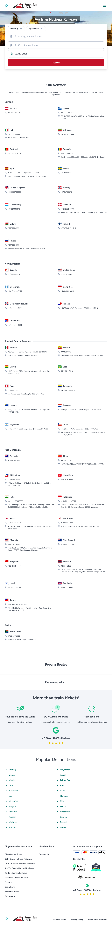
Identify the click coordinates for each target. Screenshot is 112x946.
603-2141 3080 (14, 619)
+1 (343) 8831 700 (15, 349)
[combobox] (56, 36)
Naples (63, 846)
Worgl (62, 794)
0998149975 (66, 426)
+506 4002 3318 (67, 365)
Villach (12, 799)
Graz (11, 804)
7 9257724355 (13, 302)
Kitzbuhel (13, 841)
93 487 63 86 (37, 247)
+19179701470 (77, 6)
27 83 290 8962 (14, 710)
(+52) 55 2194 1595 (39, 426)
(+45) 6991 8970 (67, 283)
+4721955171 (66, 266)
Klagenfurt (13, 820)
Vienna (12, 794)
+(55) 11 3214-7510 (90, 382)
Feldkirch (13, 830)
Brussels (63, 841)
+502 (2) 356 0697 (15, 365)
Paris (62, 804)
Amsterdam (65, 830)
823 (25, 679)
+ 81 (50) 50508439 (15, 597)
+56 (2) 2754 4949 (68, 503)
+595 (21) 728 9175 (68, 484)
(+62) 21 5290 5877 (68, 575)
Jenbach (12, 836)
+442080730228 (14, 266)
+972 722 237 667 (15, 662)
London (63, 836)
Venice (63, 825)
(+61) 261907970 (14, 535)
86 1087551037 (67, 535)
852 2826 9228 (67, 554)
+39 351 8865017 (15, 209)
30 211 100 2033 (67, 187)
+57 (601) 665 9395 (68, 465)
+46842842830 (67, 247)
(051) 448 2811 (14, 465)
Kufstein (12, 846)
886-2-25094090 (14, 679)
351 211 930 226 (14, 228)
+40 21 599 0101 (67, 228)
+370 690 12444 (67, 209)
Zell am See (65, 799)
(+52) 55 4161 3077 (15, 426)
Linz (10, 815)
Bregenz (12, 825)
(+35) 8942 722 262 (68, 302)
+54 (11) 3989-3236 (15, 445)
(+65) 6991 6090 (14, 640)
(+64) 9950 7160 (67, 619)
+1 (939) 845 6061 (15, 399)
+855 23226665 (67, 662)
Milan (62, 820)
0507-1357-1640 (67, 597)
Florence (64, 815)
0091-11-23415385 (15, 575)
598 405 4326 (13, 486)
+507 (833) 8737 (67, 382)
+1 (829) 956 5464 (15, 382)
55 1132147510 (67, 445)
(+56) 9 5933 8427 (91, 503)
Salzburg (12, 788)
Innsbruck (13, 809)
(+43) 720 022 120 (15, 187)
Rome (62, 809)
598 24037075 (13, 448)
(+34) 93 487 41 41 (15, 247)
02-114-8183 (66, 640)
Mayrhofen (65, 788)
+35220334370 (14, 283)
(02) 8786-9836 (14, 554)
